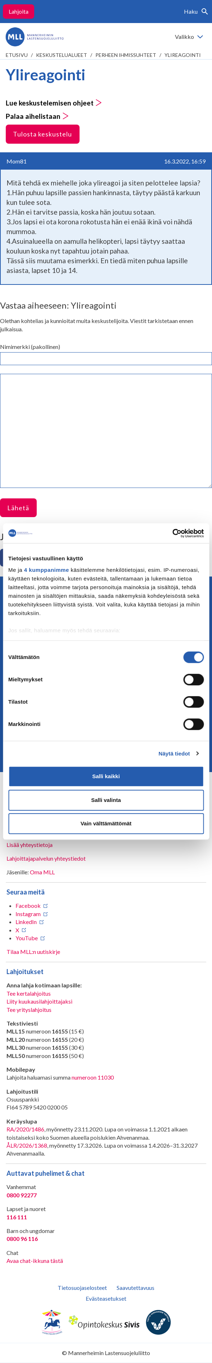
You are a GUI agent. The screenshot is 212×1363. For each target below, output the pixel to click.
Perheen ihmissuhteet (125, 55)
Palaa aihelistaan (37, 116)
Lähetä (18, 508)
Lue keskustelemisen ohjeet (54, 103)
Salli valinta (106, 800)
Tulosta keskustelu (42, 134)
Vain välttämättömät (106, 823)
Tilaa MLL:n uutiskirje (33, 951)
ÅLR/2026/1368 (26, 1145)
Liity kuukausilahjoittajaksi (39, 1001)
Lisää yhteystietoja (29, 844)
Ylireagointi (182, 55)
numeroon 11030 (93, 1077)
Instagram (28, 913)
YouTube (26, 937)
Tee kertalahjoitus (28, 993)
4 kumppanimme (46, 570)
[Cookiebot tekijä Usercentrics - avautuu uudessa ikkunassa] (172, 533)
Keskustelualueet (61, 55)
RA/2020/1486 (25, 1129)
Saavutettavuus (135, 1287)
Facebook (28, 905)
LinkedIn (26, 921)
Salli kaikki (106, 776)
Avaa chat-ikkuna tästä (34, 1260)
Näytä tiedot (174, 753)
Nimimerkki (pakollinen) (30, 346)
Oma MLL (42, 872)
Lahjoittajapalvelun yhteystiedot (46, 858)
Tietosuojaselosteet (82, 1287)
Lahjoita (18, 11)
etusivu (17, 55)
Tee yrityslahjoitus (28, 1009)
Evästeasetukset (106, 1298)
